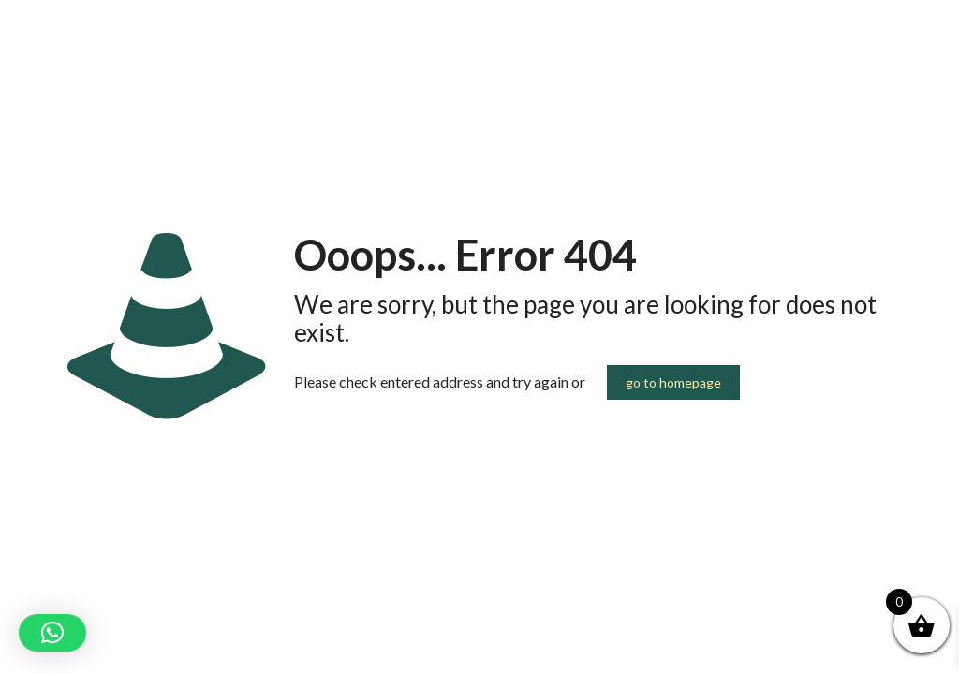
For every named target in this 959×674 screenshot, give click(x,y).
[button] (52, 633)
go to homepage (673, 382)
